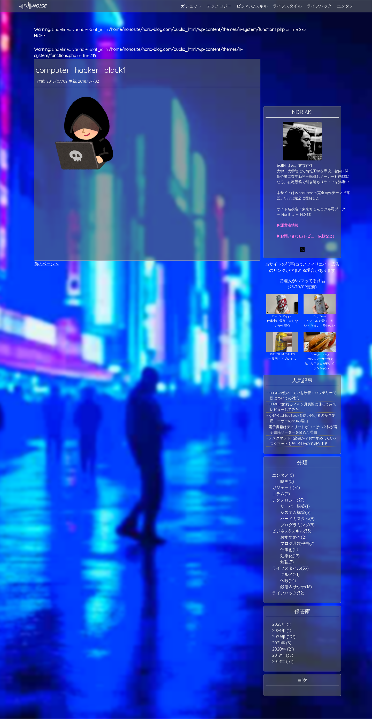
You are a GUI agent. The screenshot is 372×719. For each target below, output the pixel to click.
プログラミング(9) (297, 524)
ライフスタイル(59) (290, 568)
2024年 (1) (281, 630)
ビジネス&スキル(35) (291, 531)
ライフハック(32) (288, 593)
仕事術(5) (289, 549)
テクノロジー (219, 6)
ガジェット (191, 6)
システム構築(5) (295, 512)
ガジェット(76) (286, 487)
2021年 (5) (281, 642)
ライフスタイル (287, 6)
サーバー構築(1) (295, 506)
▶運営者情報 (287, 225)
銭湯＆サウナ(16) (296, 586)
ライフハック (319, 6)
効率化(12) (290, 555)
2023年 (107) (284, 636)
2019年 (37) (282, 655)
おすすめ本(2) (293, 537)
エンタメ (345, 6)
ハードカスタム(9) (297, 518)
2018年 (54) (282, 661)
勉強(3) (287, 562)
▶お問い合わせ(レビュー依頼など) (305, 236)
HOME (40, 35)
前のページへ (46, 263)
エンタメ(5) (283, 475)
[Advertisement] (147, 216)
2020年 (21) (283, 649)
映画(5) (287, 481)
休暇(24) (288, 580)
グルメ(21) (290, 574)
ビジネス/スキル (252, 6)
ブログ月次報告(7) (297, 543)
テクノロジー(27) (288, 499)
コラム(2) (281, 493)
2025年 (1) (281, 624)
